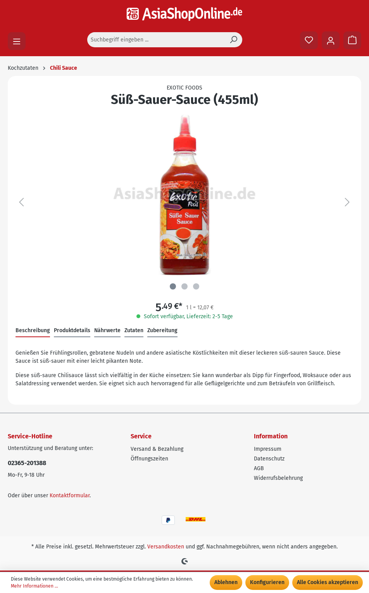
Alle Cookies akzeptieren (327, 582)
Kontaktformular (70, 495)
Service (141, 436)
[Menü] (17, 41)
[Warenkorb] (352, 40)
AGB (259, 468)
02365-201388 (27, 463)
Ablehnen (226, 582)
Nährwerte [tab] (107, 330)
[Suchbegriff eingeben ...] (156, 39)
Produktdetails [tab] (72, 330)
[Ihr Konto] (331, 40)
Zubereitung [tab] (162, 330)
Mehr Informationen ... (34, 586)
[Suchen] (233, 39)
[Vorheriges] (21, 202)
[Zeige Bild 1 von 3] (173, 286)
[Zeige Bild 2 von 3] (184, 286)
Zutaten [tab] (133, 330)
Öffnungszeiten (149, 458)
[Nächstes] (347, 202)
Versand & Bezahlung (157, 449)
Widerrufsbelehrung (278, 478)
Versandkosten (165, 546)
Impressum (267, 449)
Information (271, 436)
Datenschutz (269, 458)
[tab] (33, 330)
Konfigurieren (267, 582)
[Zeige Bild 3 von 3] (196, 286)
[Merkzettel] (309, 40)
